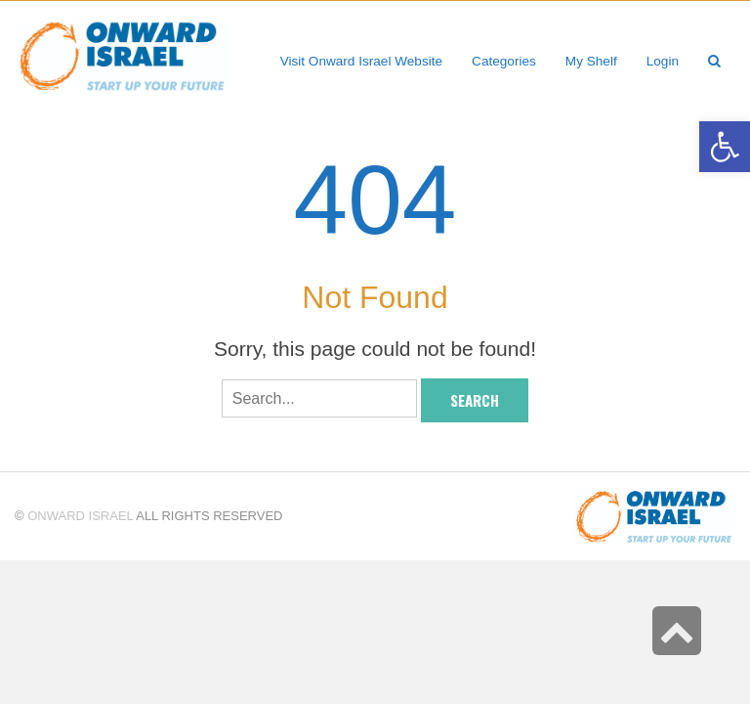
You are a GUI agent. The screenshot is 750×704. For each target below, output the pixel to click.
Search (474, 400)
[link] (591, 61)
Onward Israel (80, 515)
